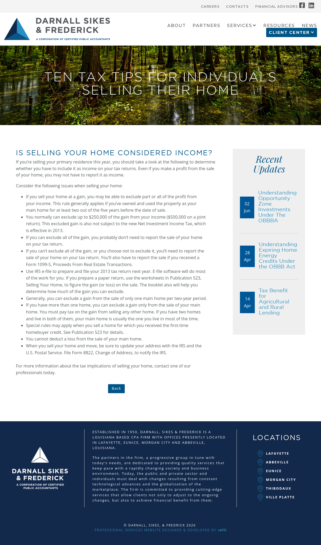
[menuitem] (210, 5)
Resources (279, 26)
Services (239, 26)
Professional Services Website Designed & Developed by (160, 530)
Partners (206, 26)
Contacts (237, 6)
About (176, 26)
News (309, 26)
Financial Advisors (276, 6)
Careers (210, 6)
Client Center (289, 32)
